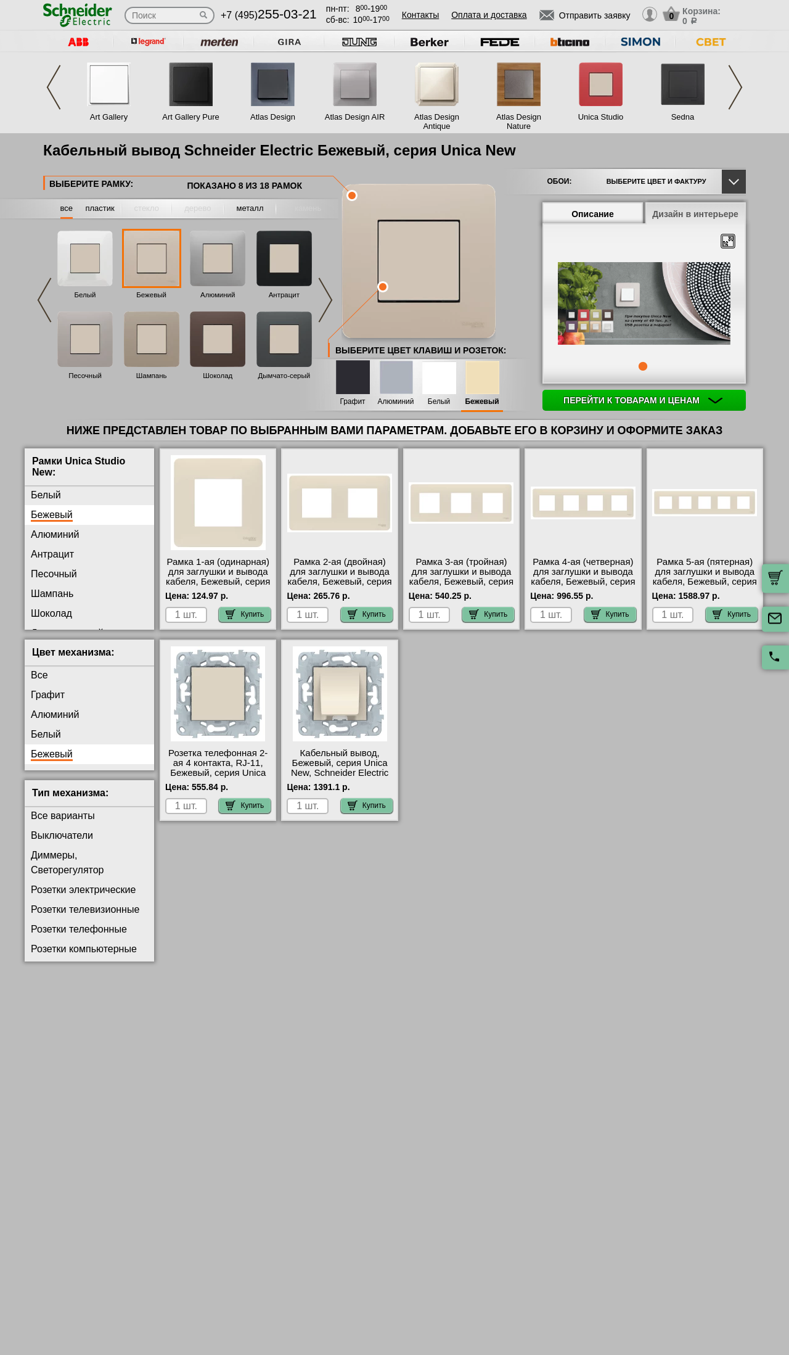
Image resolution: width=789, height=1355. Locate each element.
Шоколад (217, 375)
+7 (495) (269, 15)
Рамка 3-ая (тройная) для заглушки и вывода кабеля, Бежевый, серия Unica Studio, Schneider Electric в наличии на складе (461, 586)
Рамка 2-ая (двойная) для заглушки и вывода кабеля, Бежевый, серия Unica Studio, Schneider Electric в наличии (339, 581)
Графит (352, 401)
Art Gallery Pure (190, 116)
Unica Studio (601, 116)
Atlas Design (272, 116)
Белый (85, 295)
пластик (99, 208)
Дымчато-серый (284, 375)
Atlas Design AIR (355, 116)
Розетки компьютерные (84, 949)
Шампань (151, 375)
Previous (53, 87)
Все (39, 675)
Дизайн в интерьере (695, 214)
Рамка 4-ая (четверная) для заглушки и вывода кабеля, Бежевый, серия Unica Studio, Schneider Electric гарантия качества (583, 586)
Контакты (420, 15)
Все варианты (63, 815)
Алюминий (217, 295)
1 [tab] (643, 366)
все (66, 208)
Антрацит (284, 295)
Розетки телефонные (79, 929)
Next (735, 87)
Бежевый (151, 295)
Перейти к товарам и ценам (642, 400)
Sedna (683, 116)
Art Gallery (109, 116)
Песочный (85, 375)
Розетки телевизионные (85, 909)
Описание (592, 214)
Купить (245, 614)
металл (250, 208)
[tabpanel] (644, 305)
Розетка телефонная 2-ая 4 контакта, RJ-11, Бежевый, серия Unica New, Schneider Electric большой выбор (218, 772)
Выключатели (62, 835)
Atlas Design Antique (436, 121)
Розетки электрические (83, 889)
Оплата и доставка (488, 15)
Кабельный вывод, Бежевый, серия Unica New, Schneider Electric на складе (339, 768)
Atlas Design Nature (518, 121)
